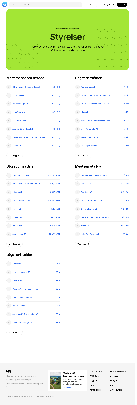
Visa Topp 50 (14, 155)
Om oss (93, 385)
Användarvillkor (116, 390)
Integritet (114, 380)
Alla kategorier (96, 371)
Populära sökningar (118, 371)
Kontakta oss (95, 390)
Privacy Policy (12, 396)
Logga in (121, 5)
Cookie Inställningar (30, 396)
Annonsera (115, 376)
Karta (90, 5)
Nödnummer (115, 385)
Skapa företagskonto (105, 5)
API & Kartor (95, 376)
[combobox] (46, 4)
